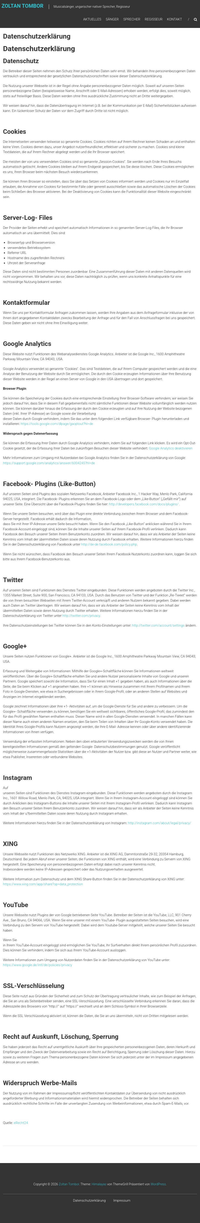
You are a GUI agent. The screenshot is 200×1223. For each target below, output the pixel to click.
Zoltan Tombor (69, 1184)
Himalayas (99, 1184)
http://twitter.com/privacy (81, 616)
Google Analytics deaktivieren (171, 448)
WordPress (158, 1184)
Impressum (121, 1200)
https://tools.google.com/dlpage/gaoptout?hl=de (57, 424)
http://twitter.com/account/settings (158, 625)
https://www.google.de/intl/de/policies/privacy (37, 965)
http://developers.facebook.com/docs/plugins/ (143, 504)
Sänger (112, 20)
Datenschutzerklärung (89, 1200)
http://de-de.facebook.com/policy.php (109, 544)
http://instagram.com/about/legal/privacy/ (159, 823)
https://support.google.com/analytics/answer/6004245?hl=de (49, 463)
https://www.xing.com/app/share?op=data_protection (43, 884)
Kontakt (174, 20)
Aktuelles (92, 20)
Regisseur (154, 20)
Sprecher (131, 20)
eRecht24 (21, 1123)
